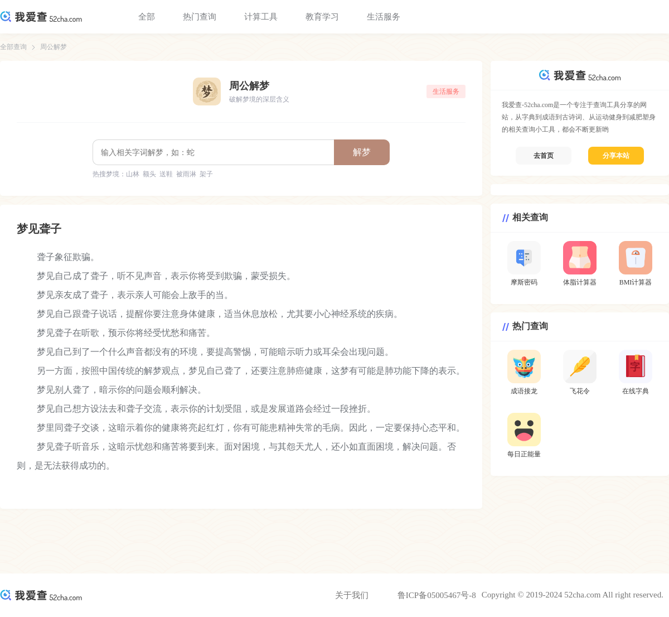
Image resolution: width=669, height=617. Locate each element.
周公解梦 (53, 47)
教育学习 (322, 16)
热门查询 (199, 16)
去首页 (544, 156)
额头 (149, 174)
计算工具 (261, 16)
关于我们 (352, 595)
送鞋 (166, 174)
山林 (132, 174)
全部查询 (13, 47)
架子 (206, 174)
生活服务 (383, 16)
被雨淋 (186, 174)
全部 (146, 16)
